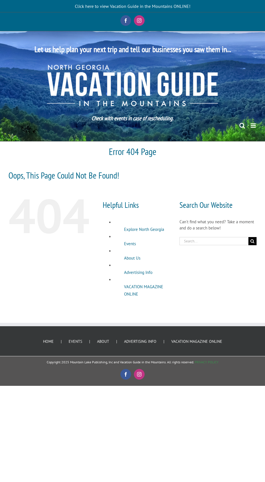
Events (130, 243)
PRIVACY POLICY (207, 362)
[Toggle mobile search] (242, 126)
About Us (132, 258)
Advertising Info (138, 272)
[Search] (252, 241)
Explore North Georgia (144, 229)
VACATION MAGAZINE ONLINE (196, 341)
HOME (48, 341)
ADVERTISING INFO (140, 341)
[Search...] (213, 241)
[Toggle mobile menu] (254, 126)
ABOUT (103, 341)
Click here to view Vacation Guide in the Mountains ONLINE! (132, 6)
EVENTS (75, 341)
